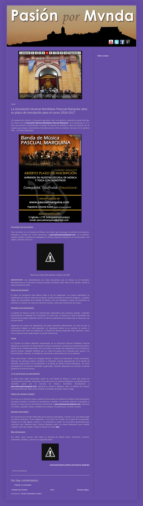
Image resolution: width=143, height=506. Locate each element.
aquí (57, 427)
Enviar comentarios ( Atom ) (31, 494)
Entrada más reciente (19, 490)
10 (65, 53)
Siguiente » (74, 53)
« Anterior (25, 53)
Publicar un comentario (22, 485)
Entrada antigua (83, 490)
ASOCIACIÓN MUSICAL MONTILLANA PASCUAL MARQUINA (69, 465)
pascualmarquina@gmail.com (62, 235)
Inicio (52, 490)
